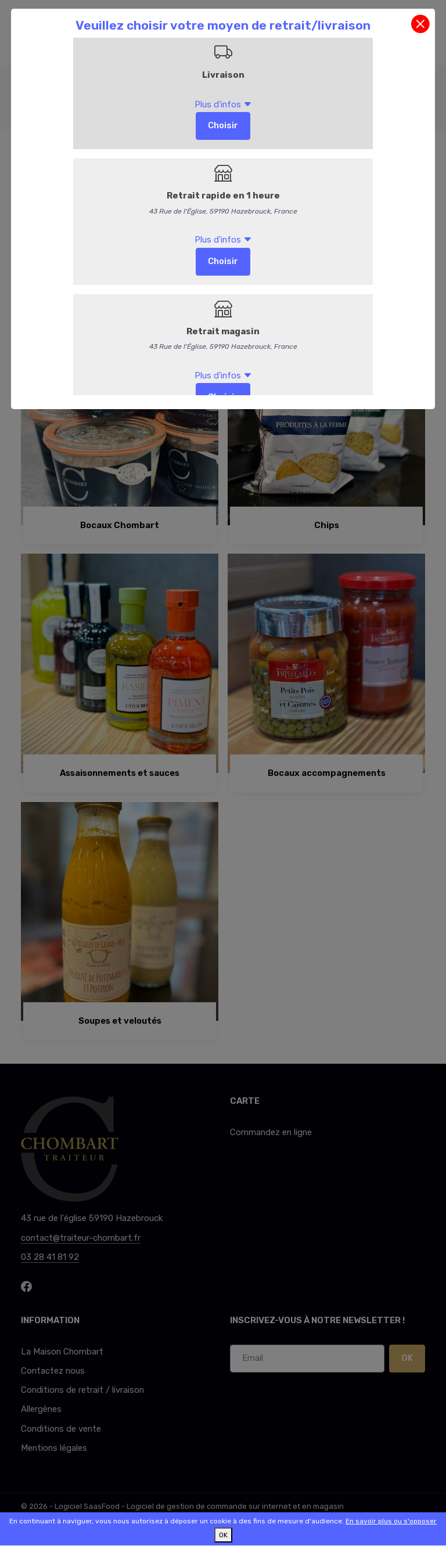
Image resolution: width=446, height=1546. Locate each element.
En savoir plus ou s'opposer (391, 1521)
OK (223, 1535)
